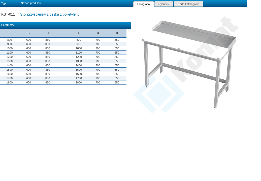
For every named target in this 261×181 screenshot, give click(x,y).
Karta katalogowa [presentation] (188, 4)
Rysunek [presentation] (163, 4)
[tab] (143, 4)
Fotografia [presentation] (143, 4)
